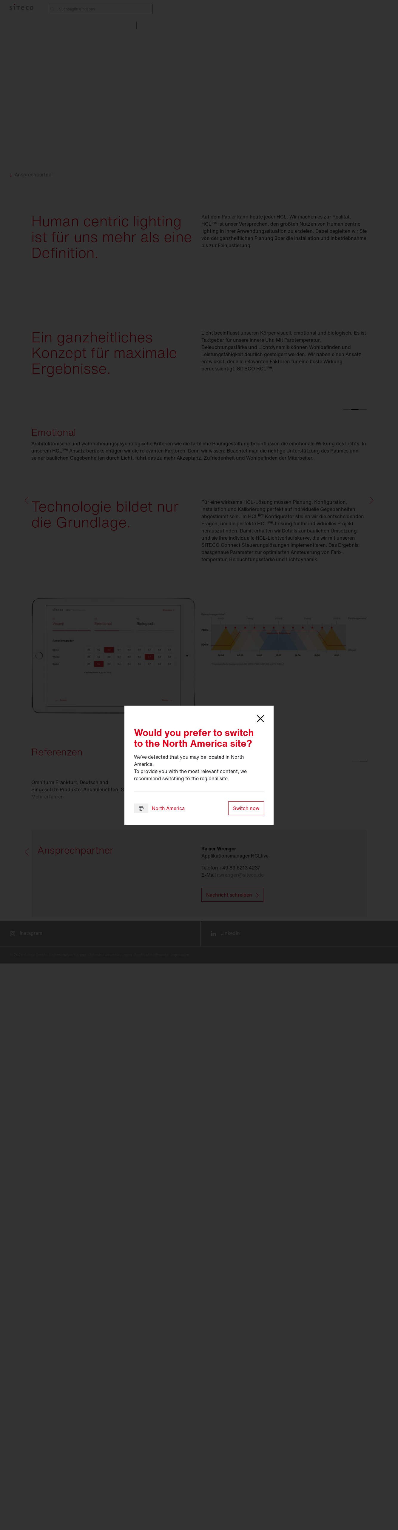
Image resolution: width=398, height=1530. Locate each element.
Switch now (246, 808)
